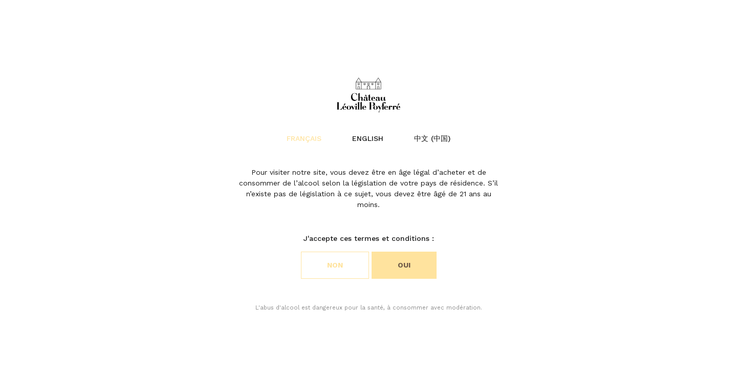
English (367, 138)
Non (335, 265)
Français (304, 138)
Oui (404, 265)
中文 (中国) (432, 138)
